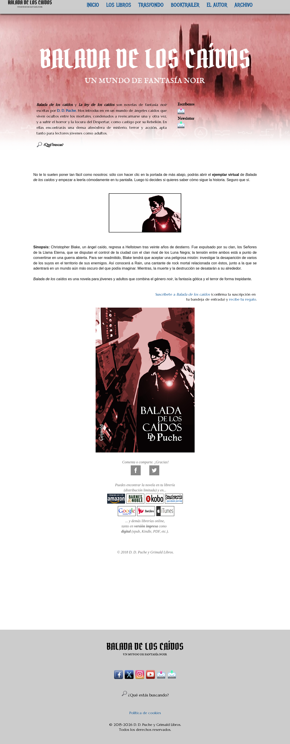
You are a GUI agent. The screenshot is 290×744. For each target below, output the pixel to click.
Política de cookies (145, 713)
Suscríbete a (182, 294)
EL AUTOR (217, 4)
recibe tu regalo (242, 299)
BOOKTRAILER (185, 4)
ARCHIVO (243, 4)
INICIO (93, 4)
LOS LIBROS (118, 4)
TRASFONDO (151, 4)
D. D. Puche (66, 110)
